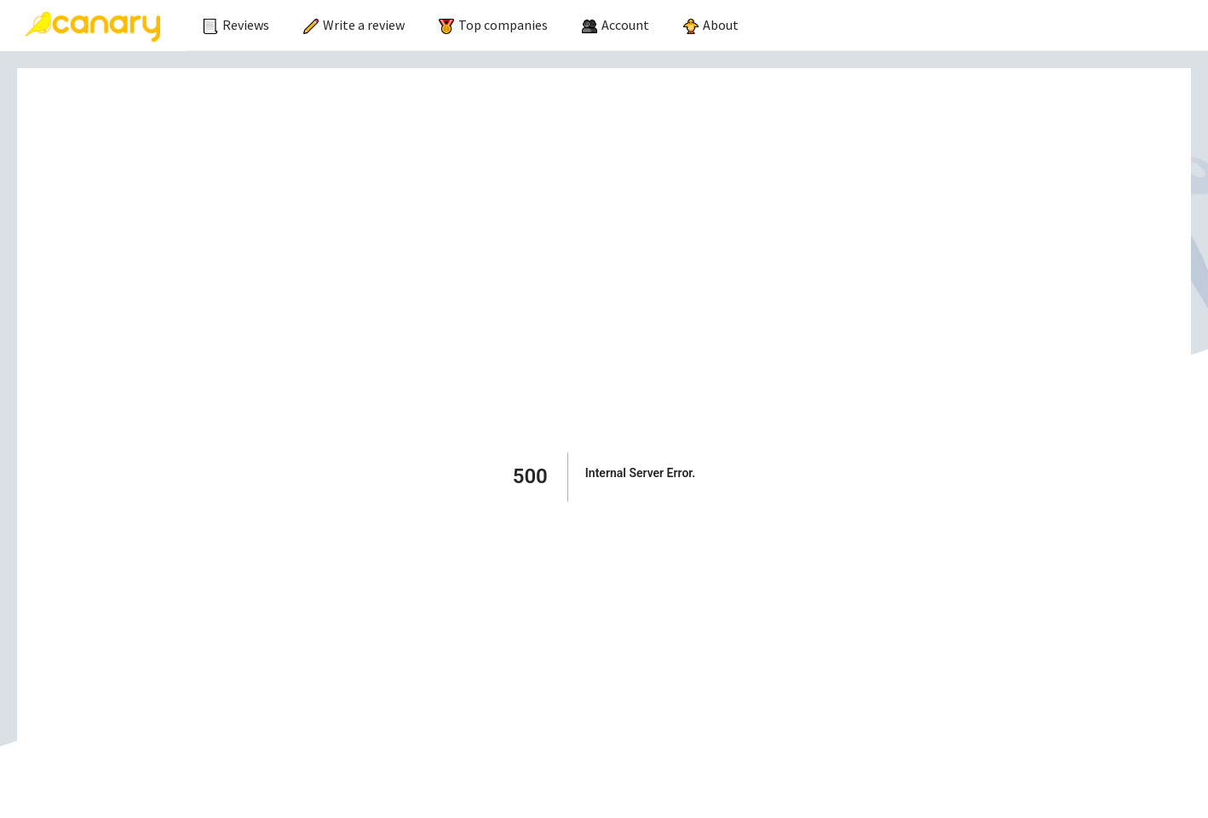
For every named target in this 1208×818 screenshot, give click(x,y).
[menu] (697, 25)
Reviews (236, 24)
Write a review (354, 24)
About (711, 24)
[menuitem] (236, 25)
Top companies (493, 24)
